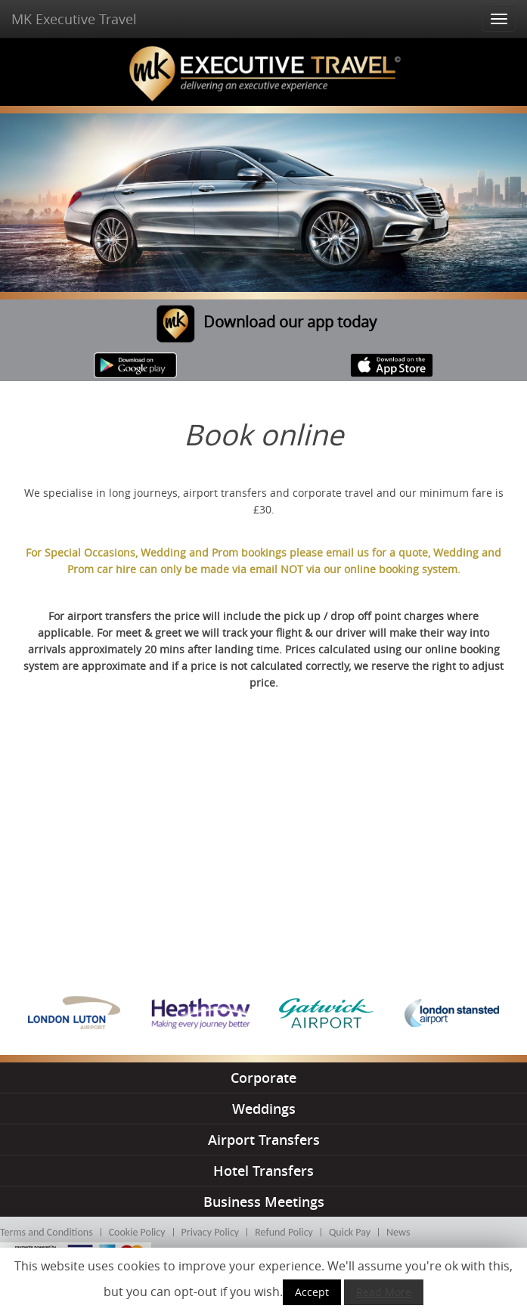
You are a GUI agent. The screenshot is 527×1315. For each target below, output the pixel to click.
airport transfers (264, 1139)
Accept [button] (312, 1292)
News (398, 1232)
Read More (383, 1292)
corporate (263, 1077)
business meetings (263, 1201)
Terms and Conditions (46, 1232)
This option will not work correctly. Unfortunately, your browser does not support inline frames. (263, 836)
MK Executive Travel (74, 19)
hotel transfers (263, 1170)
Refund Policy (284, 1232)
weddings (264, 1108)
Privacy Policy (210, 1232)
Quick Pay (349, 1232)
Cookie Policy (137, 1232)
